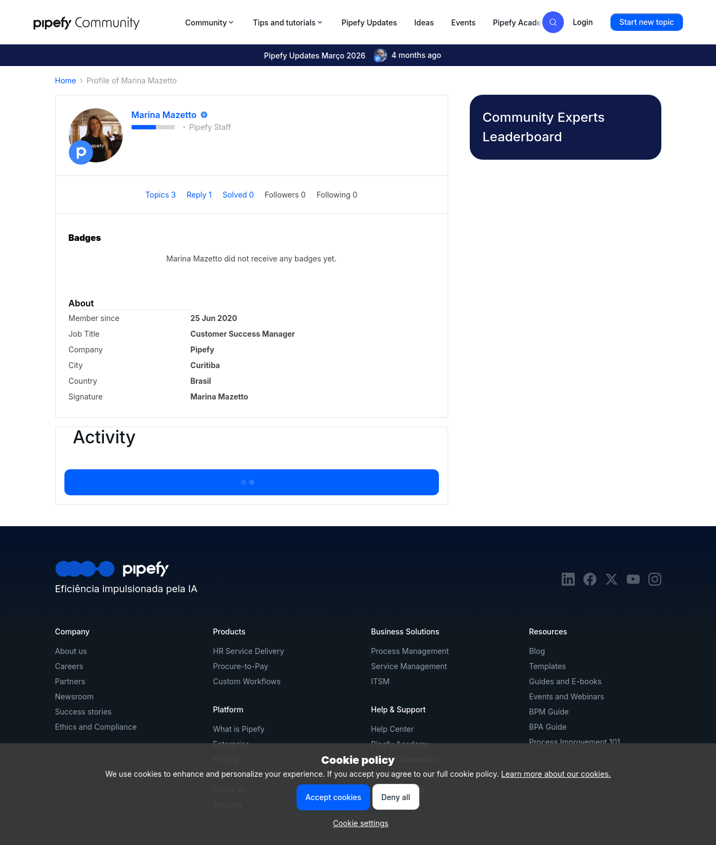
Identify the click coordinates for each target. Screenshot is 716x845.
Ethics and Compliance (96, 726)
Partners (70, 681)
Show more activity (251, 479)
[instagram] (654, 582)
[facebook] (589, 582)
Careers (69, 666)
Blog (537, 651)
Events (463, 22)
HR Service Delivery (249, 651)
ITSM (380, 681)
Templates (547, 666)
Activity (104, 437)
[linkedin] (568, 582)
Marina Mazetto (164, 114)
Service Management (409, 666)
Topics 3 (162, 194)
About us (71, 651)
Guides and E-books (565, 681)
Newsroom (74, 696)
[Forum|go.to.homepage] (106, 22)
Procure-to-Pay (240, 666)
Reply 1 (200, 194)
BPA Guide (548, 726)
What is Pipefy (239, 728)
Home (65, 80)
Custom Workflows (247, 681)
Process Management (410, 651)
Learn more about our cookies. (556, 773)
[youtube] (633, 582)
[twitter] (611, 582)
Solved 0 (239, 194)
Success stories (83, 711)
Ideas (423, 22)
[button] (646, 22)
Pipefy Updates (369, 22)
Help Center (392, 728)
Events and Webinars (567, 696)
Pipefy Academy (523, 22)
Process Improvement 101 (574, 741)
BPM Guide (549, 711)
